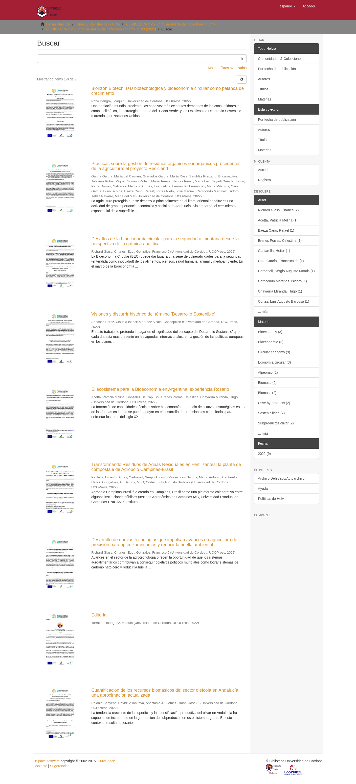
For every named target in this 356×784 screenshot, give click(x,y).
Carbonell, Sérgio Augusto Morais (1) (286, 271)
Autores (264, 79)
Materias (264, 99)
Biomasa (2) (267, 383)
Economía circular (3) (274, 362)
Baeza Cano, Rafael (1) (276, 230)
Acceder (264, 170)
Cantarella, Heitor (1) (274, 251)
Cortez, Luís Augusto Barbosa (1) (283, 301)
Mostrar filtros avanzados (227, 68)
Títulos (263, 89)
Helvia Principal (58, 24)
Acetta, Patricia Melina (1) (278, 220)
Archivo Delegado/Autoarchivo (281, 478)
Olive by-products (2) (274, 403)
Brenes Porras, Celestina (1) (280, 241)
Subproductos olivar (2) (276, 423)
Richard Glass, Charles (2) (278, 210)
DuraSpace (106, 761)
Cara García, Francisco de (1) (281, 261)
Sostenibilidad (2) (271, 413)
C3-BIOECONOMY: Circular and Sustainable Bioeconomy (170, 24)
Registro (264, 180)
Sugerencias (59, 766)
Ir (242, 59)
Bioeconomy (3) (270, 332)
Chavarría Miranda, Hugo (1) (280, 291)
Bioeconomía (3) (271, 342)
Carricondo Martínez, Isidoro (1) (282, 281)
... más (263, 312)
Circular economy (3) (274, 352)
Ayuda (263, 488)
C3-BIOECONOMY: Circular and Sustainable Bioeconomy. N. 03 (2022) (101, 29)
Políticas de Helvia (272, 499)
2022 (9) (264, 454)
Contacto (40, 766)
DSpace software (46, 761)
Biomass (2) (267, 393)
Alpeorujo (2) (268, 372)
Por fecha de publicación (277, 69)
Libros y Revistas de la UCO (98, 24)
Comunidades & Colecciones (280, 59)
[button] (287, 6)
